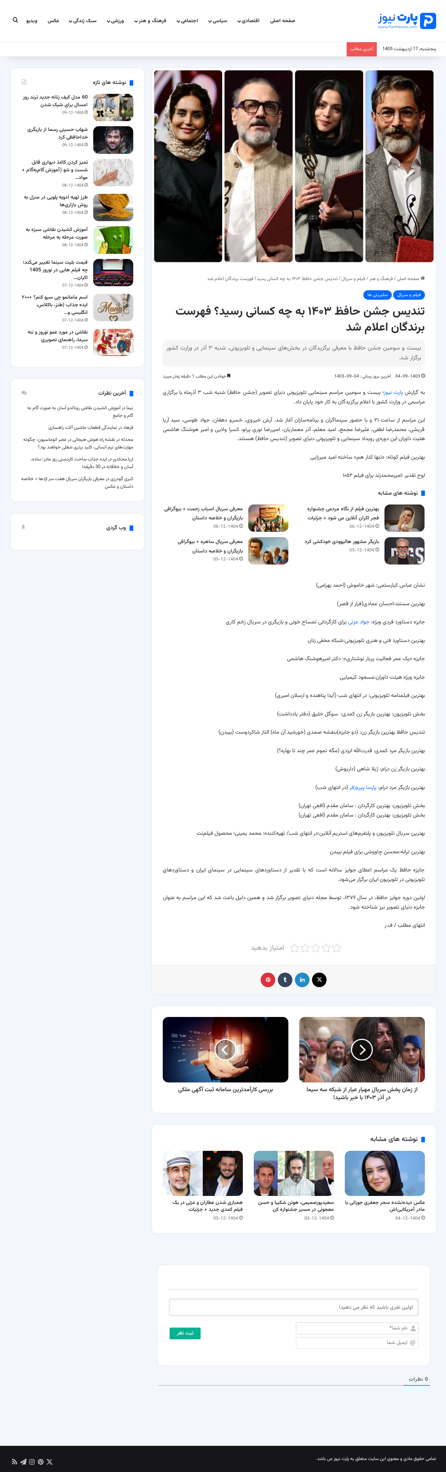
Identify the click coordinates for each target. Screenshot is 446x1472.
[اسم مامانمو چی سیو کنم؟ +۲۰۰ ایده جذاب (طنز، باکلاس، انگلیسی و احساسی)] (113, 307)
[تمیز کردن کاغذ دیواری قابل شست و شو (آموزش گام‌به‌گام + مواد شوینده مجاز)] (113, 172)
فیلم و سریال (353, 279)
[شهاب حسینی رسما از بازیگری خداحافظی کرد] (113, 139)
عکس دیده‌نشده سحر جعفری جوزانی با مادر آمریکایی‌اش (385, 1206)
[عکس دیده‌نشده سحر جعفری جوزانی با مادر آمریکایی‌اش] (385, 1173)
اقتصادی (251, 21)
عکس (53, 21)
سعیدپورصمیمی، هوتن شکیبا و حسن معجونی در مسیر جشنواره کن (296, 1206)
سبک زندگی (84, 21)
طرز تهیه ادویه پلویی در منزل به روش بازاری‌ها (56, 201)
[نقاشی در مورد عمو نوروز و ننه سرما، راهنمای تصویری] (113, 342)
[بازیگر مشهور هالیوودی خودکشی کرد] (404, 551)
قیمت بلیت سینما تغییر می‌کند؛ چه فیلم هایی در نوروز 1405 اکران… (55, 270)
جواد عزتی (359, 622)
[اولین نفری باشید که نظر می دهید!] (294, 1307)
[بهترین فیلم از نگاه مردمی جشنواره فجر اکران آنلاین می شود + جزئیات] (404, 518)
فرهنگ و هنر (152, 21)
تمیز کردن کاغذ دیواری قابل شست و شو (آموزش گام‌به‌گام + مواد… (55, 170)
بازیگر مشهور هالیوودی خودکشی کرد (342, 542)
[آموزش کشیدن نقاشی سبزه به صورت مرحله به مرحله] (113, 240)
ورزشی (117, 21)
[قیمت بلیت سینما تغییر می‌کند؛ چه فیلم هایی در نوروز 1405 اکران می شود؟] (113, 272)
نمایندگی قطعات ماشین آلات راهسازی (82, 427)
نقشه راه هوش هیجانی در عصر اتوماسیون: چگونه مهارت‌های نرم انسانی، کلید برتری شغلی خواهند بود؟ (78, 443)
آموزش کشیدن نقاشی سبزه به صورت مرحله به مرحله (57, 234)
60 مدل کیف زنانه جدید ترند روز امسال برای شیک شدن (55, 101)
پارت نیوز (393, 392)
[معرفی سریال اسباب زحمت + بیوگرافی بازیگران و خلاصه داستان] (268, 518)
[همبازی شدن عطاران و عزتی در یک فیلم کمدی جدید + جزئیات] (203, 1173)
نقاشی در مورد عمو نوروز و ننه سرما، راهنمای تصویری (58, 336)
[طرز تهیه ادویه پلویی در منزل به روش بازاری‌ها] (113, 207)
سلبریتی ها (377, 295)
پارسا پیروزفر (363, 787)
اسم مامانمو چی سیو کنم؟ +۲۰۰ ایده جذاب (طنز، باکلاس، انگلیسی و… (55, 305)
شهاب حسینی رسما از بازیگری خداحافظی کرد (57, 133)
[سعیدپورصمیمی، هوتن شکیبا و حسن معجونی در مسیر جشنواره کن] (294, 1173)
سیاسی (220, 21)
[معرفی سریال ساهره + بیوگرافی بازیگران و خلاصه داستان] (268, 551)
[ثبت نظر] (185, 1333)
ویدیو (32, 21)
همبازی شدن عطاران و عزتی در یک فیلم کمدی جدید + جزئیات (208, 1206)
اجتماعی (189, 21)
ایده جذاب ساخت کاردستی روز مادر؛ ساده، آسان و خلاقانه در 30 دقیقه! (82, 463)
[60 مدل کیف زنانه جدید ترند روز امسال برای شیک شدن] (113, 107)
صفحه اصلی (282, 21)
